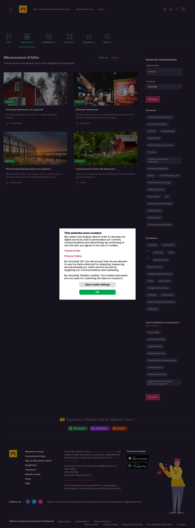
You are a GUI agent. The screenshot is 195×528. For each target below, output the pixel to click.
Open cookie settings (97, 284)
